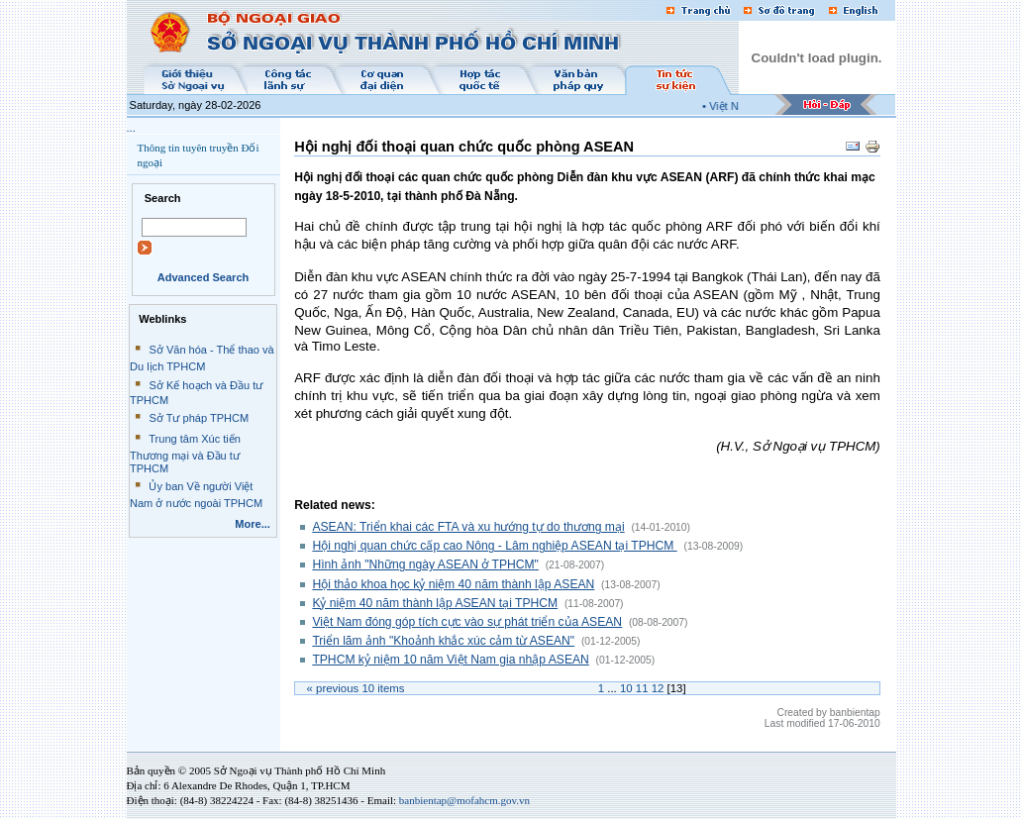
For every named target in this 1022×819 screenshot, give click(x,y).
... (131, 128)
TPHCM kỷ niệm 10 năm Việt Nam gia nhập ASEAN (450, 659)
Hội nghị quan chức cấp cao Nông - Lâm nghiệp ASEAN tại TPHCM (494, 546)
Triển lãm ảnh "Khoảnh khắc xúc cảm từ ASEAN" (443, 641)
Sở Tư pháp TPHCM (199, 418)
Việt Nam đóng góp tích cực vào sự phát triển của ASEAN (467, 622)
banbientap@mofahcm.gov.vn (464, 800)
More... (252, 524)
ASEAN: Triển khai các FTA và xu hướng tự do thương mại (468, 527)
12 (658, 688)
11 (642, 688)
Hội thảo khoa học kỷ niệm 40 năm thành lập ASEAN (453, 584)
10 (626, 688)
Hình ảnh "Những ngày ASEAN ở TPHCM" (425, 564)
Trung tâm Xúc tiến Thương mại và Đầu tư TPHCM (185, 453)
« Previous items (356, 688)
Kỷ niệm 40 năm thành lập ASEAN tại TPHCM (435, 603)
